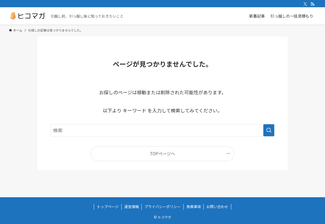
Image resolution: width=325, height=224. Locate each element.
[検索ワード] (162, 130)
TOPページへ (162, 153)
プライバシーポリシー (162, 206)
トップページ (108, 206)
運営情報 (131, 206)
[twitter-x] (305, 4)
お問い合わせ (217, 206)
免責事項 (193, 206)
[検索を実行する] (268, 130)
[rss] (312, 4)
